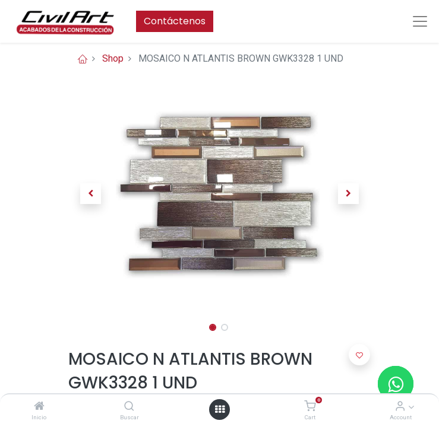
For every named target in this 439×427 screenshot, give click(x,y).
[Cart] (309, 406)
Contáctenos (175, 21)
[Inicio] (39, 406)
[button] (91, 193)
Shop (113, 58)
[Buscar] (129, 406)
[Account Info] (400, 406)
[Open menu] (220, 409)
